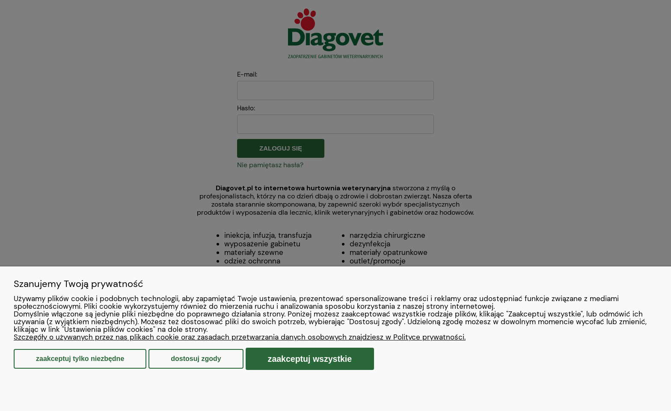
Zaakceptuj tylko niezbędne (80, 358)
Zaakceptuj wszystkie (310, 359)
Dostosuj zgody (196, 358)
